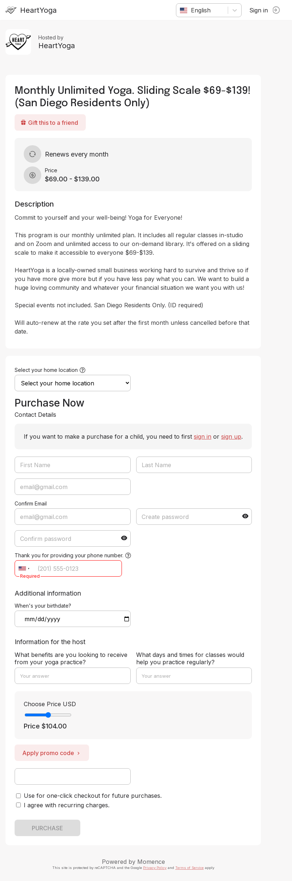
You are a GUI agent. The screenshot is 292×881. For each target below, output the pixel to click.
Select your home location (46, 370)
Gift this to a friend (49, 122)
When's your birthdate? (43, 606)
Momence (151, 861)
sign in (202, 436)
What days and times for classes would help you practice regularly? (190, 658)
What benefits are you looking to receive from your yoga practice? (71, 658)
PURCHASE (47, 828)
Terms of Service (189, 868)
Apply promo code (51, 753)
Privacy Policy (154, 868)
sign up (231, 436)
